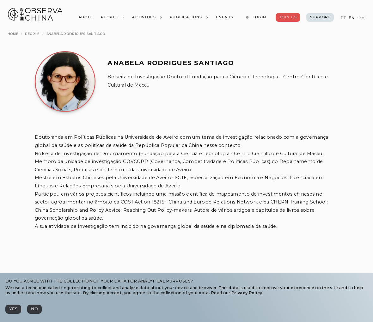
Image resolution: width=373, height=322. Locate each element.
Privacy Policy (246, 292)
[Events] (224, 17)
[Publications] (189, 17)
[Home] (13, 34)
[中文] (361, 18)
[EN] (351, 18)
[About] (85, 17)
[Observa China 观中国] (35, 19)
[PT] (343, 18)
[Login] (256, 17)
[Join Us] (288, 17)
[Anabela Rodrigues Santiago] (75, 34)
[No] (34, 309)
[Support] (320, 17)
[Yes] (13, 309)
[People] (113, 17)
